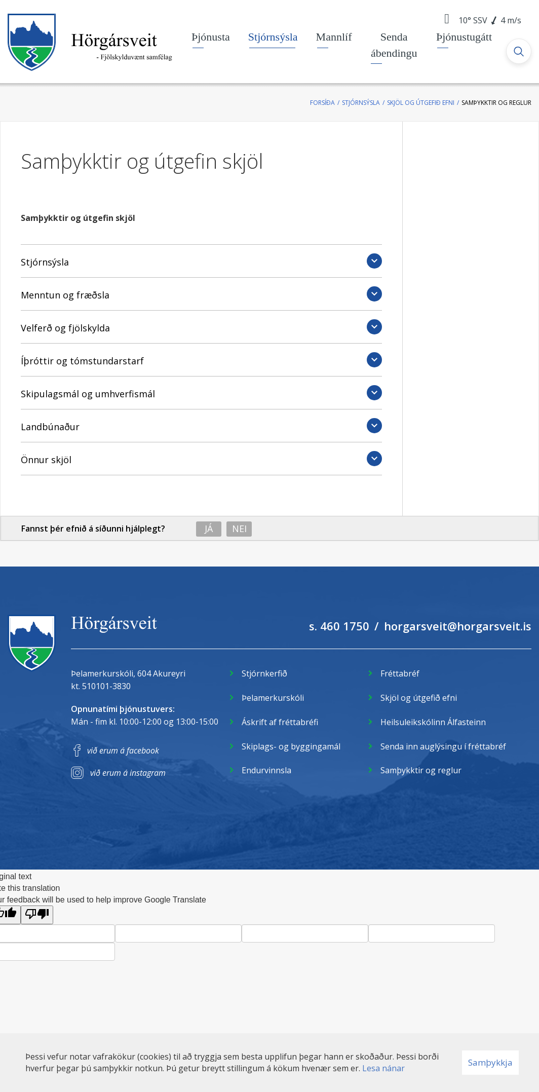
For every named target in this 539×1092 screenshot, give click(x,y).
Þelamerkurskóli (273, 697)
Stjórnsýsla (361, 102)
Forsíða (322, 102)
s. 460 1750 (339, 625)
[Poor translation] (37, 915)
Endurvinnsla (266, 770)
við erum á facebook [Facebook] (123, 750)
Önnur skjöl (46, 460)
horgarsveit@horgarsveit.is (457, 625)
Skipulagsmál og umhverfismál (88, 394)
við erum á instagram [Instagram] (128, 772)
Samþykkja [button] (490, 1062)
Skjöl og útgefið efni (420, 102)
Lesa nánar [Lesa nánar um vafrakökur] (383, 1068)
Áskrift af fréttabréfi (280, 722)
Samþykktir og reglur (496, 102)
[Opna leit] (518, 51)
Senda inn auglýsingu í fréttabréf (443, 746)
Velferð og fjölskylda (65, 328)
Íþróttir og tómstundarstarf (82, 360)
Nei (239, 528)
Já (209, 528)
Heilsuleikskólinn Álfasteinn (433, 722)
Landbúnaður (50, 427)
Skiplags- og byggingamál (291, 746)
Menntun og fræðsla (65, 295)
